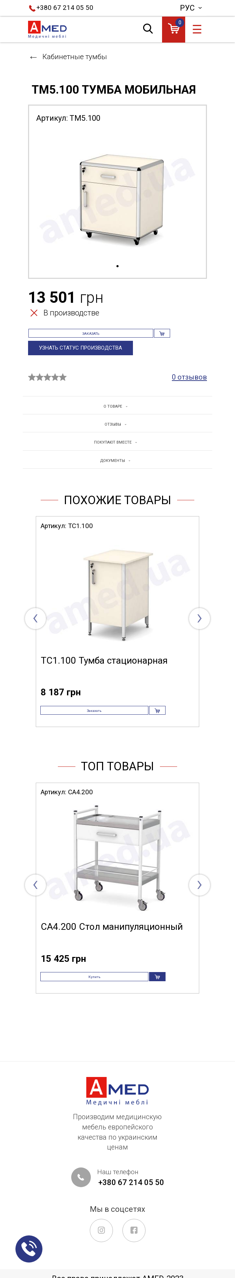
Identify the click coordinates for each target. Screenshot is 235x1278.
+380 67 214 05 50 (64, 8)
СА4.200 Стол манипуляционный (112, 957)
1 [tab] (117, 266)
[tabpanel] (117, 195)
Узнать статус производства (85, 359)
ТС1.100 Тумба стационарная (104, 680)
